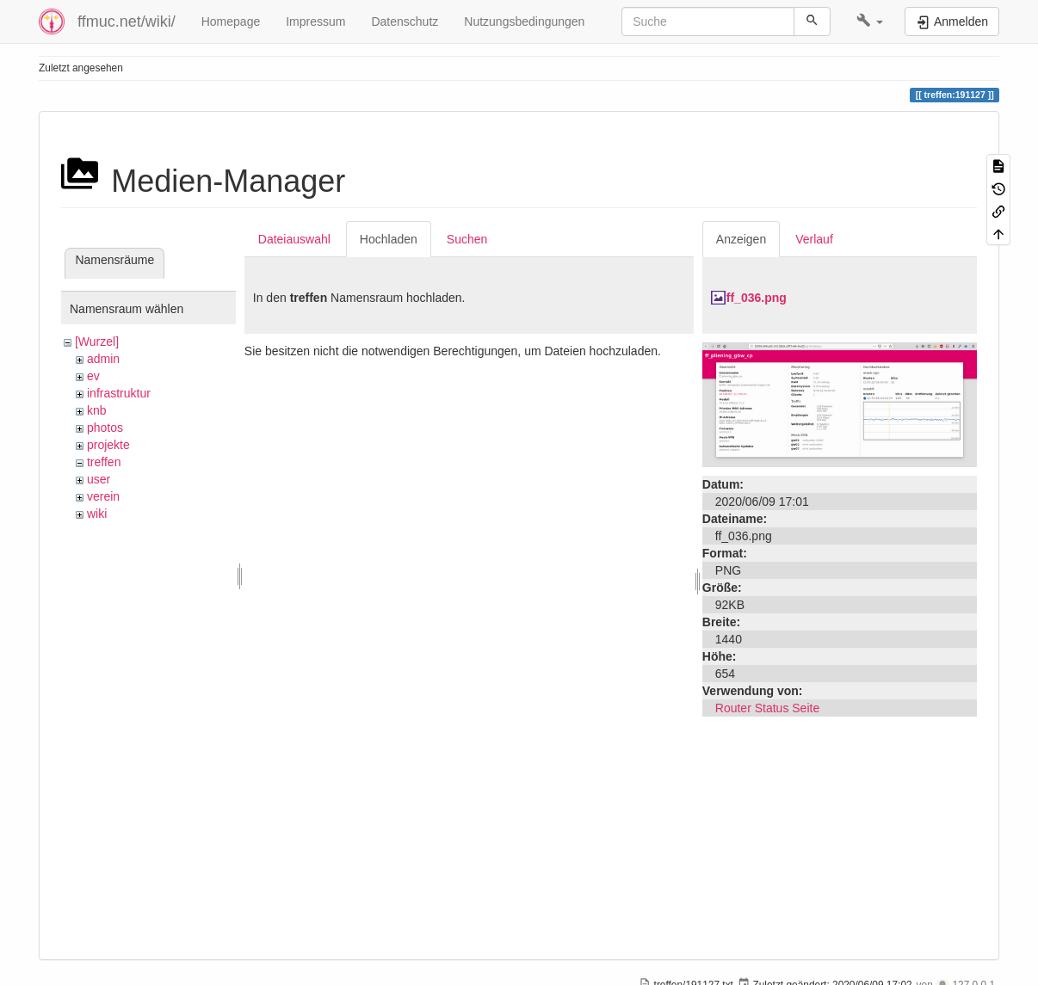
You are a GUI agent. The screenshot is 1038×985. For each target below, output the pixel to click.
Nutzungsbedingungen (524, 21)
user (98, 479)
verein (103, 496)
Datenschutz (404, 21)
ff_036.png (756, 298)
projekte (108, 445)
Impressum (315, 21)
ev (93, 376)
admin (103, 359)
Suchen (467, 239)
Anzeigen (741, 239)
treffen (103, 462)
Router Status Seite (767, 708)
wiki (97, 513)
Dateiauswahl (294, 239)
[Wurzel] (97, 341)
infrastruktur (119, 393)
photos (105, 427)
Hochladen (388, 239)
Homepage (231, 21)
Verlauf (814, 239)
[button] (869, 21)
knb (97, 410)
